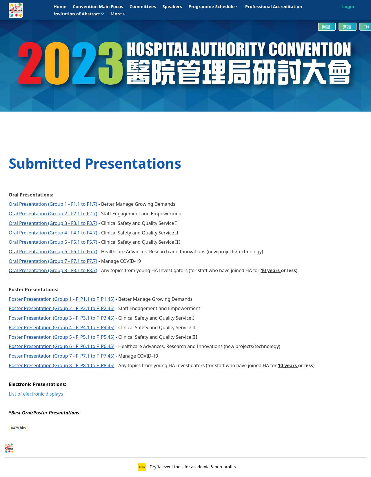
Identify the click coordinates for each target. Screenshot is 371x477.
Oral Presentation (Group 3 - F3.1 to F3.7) (53, 223)
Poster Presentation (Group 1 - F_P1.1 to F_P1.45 (61, 299)
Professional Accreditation (273, 6)
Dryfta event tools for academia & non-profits (192, 466)
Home (60, 6)
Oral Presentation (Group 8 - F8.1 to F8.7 (52, 270)
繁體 (347, 27)
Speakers (172, 6)
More (118, 14)
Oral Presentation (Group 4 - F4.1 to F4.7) (53, 233)
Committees (143, 6)
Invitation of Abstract (79, 14)
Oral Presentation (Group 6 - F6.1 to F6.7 (52, 251)
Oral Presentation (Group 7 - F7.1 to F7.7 (52, 261)
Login (348, 6)
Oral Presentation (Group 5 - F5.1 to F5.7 (52, 242)
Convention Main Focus (98, 6)
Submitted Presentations (95, 163)
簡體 (327, 27)
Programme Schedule (213, 6)
